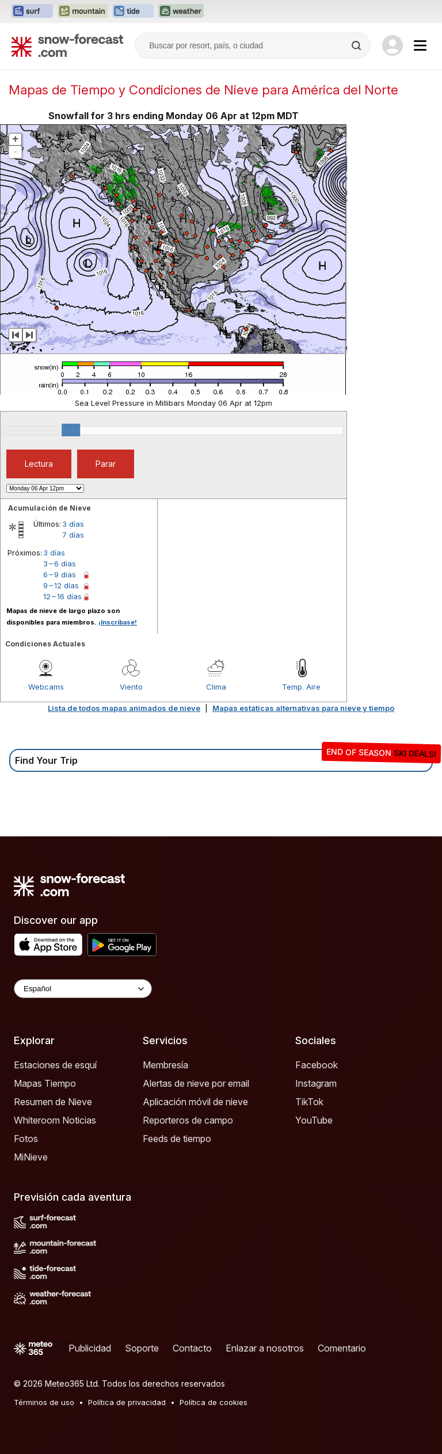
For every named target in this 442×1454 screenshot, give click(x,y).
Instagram (316, 1083)
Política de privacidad (127, 1402)
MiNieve (31, 1157)
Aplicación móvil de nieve (195, 1101)
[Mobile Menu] (420, 45)
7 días (73, 534)
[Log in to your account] (392, 45)
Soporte (142, 1348)
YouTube (314, 1120)
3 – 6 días (59, 563)
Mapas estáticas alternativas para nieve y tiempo (303, 708)
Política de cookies (213, 1402)
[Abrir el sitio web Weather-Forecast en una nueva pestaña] (181, 11)
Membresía (165, 1065)
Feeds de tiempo (177, 1138)
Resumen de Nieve (53, 1101)
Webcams (46, 686)
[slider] (71, 430)
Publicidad (89, 1348)
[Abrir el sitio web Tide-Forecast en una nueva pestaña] (133, 11)
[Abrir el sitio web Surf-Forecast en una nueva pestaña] (32, 11)
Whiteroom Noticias (55, 1120)
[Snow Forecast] (67, 45)
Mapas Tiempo (45, 1083)
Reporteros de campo (188, 1120)
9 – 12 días (61, 585)
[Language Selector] (83, 988)
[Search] (357, 45)
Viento (131, 686)
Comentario (342, 1348)
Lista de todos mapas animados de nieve (124, 708)
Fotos (26, 1138)
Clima (216, 686)
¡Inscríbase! (117, 622)
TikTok (309, 1101)
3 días (73, 523)
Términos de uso (44, 1402)
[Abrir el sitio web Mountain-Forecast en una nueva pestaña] (83, 11)
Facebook (316, 1065)
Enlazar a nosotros (265, 1348)
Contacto (192, 1348)
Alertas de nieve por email (196, 1083)
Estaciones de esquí (55, 1065)
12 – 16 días (62, 596)
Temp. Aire (301, 686)
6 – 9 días (59, 574)
